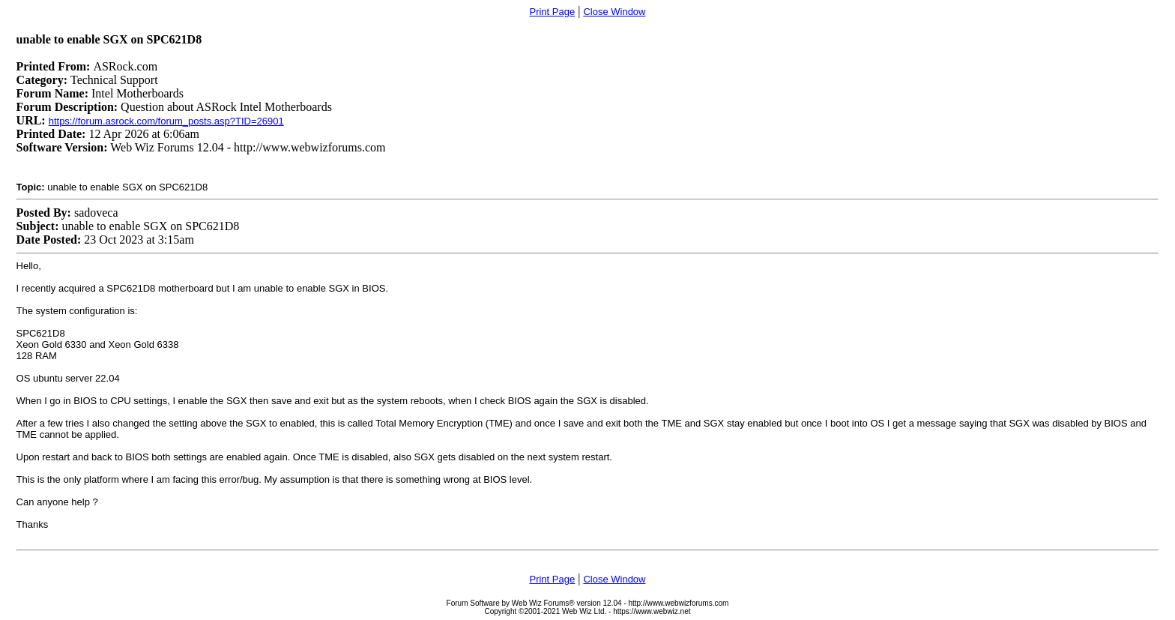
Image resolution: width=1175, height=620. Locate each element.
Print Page (552, 11)
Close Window (614, 11)
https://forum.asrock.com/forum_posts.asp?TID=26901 (166, 121)
